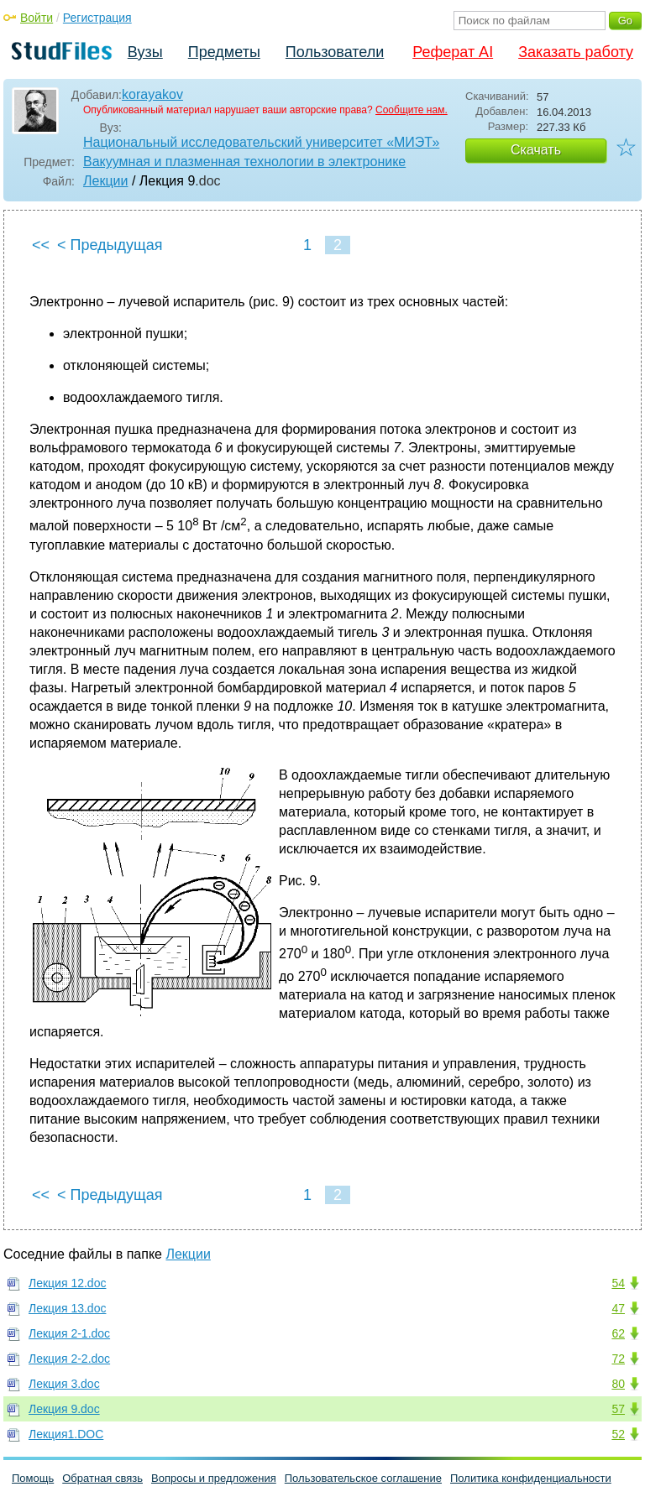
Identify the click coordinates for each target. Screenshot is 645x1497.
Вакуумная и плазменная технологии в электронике (244, 161)
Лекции (105, 181)
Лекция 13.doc (67, 1308)
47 (618, 1308)
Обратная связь (102, 1478)
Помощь (33, 1478)
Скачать (536, 150)
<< (41, 245)
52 (618, 1434)
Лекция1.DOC (66, 1434)
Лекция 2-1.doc (69, 1333)
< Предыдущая (110, 245)
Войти (36, 17)
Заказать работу (575, 52)
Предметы (224, 52)
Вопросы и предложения (213, 1478)
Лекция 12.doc (67, 1283)
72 (618, 1358)
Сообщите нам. (411, 110)
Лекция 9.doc (64, 1409)
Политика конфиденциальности (530, 1478)
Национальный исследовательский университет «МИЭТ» (261, 142)
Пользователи (335, 52)
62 (618, 1333)
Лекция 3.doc (64, 1383)
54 (618, 1283)
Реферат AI (452, 52)
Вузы (145, 52)
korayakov (152, 94)
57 (618, 1409)
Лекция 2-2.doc (69, 1358)
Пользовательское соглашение (363, 1478)
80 (618, 1383)
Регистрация (97, 17)
